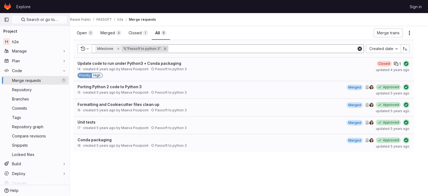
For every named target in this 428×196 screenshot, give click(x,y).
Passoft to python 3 (174, 69)
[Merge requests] (35, 80)
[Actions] (415, 33)
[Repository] (35, 89)
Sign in (416, 6)
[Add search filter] (268, 49)
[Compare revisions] (35, 135)
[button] (138, 48)
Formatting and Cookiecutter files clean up (124, 104)
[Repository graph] (35, 126)
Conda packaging (100, 139)
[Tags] (35, 117)
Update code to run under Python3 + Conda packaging (135, 63)
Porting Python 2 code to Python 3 (115, 86)
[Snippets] (35, 145)
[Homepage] (7, 6)
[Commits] (35, 108)
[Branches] (35, 98)
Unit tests (92, 122)
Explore (23, 6)
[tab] (90, 33)
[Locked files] (35, 154)
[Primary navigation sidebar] (6, 19)
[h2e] (35, 41)
